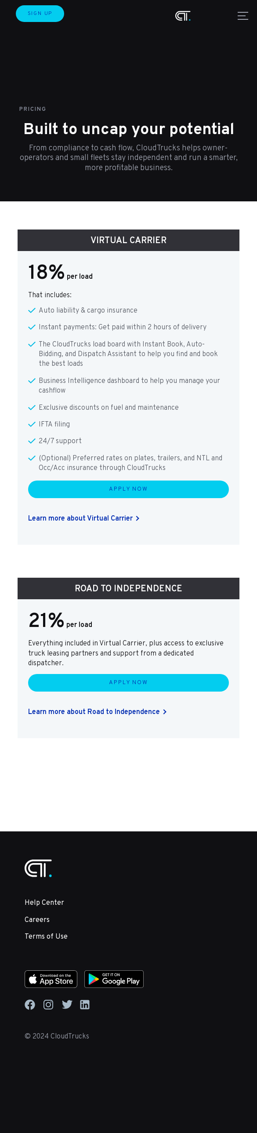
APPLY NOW (128, 489)
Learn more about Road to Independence (94, 712)
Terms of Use (46, 937)
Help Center (44, 903)
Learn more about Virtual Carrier (80, 518)
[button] (241, 16)
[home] (183, 16)
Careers (37, 920)
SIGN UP (40, 13)
